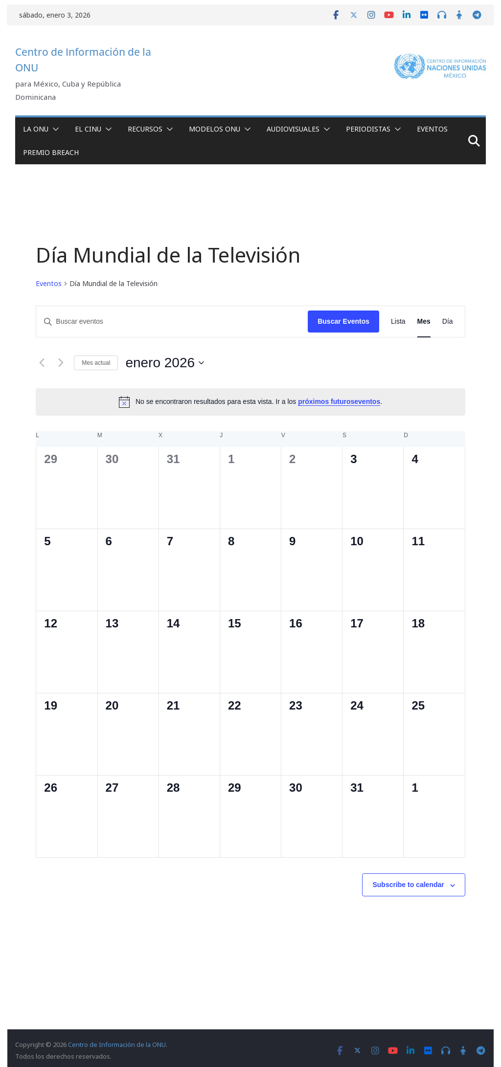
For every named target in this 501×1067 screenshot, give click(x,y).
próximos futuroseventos (339, 401)
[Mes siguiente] (61, 363)
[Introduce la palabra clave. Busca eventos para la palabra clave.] (172, 321)
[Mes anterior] (41, 363)
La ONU (35, 128)
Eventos (432, 128)
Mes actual (96, 362)
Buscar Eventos (343, 321)
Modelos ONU (214, 128)
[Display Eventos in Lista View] (398, 321)
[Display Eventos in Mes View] (424, 321)
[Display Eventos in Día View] (447, 321)
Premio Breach (51, 152)
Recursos (145, 128)
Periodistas (368, 128)
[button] (53, 129)
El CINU (88, 128)
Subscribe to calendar (408, 885)
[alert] (250, 402)
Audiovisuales (293, 128)
